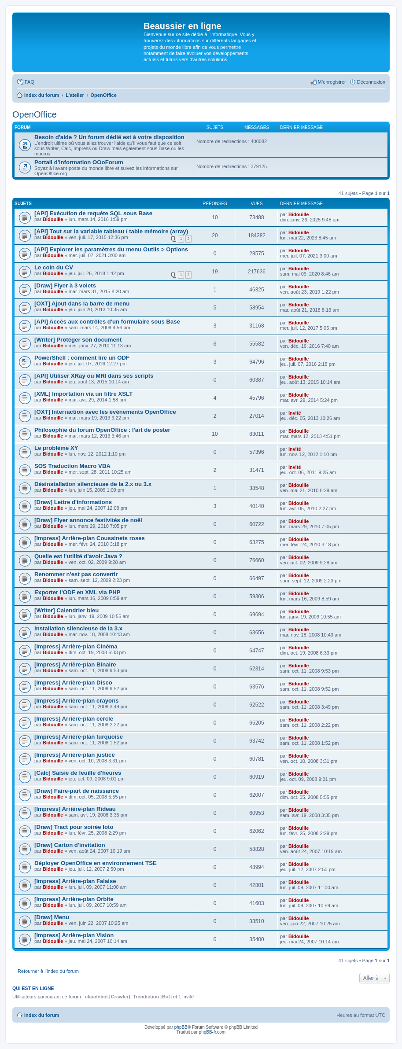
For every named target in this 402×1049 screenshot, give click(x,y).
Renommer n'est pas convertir (76, 574)
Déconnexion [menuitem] (371, 82)
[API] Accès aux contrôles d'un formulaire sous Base (107, 321)
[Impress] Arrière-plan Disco (73, 682)
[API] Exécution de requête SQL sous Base (93, 213)
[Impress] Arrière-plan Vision (74, 935)
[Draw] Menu (51, 917)
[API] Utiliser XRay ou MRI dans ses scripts (93, 375)
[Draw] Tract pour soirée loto (74, 827)
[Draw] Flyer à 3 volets (65, 285)
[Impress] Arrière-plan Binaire (75, 664)
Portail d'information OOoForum (78, 162)
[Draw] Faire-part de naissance (76, 791)
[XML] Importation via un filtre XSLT (83, 393)
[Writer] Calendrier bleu (66, 610)
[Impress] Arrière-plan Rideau (75, 809)
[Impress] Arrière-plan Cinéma (76, 646)
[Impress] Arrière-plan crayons (76, 700)
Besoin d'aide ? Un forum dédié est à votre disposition (109, 137)
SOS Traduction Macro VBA (72, 466)
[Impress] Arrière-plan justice (74, 754)
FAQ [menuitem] (29, 82)
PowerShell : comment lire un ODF (81, 357)
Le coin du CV (53, 267)
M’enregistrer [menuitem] (332, 82)
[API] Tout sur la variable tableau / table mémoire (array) (111, 231)
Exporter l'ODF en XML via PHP (77, 592)
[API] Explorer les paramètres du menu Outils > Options (111, 249)
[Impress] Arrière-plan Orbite (74, 899)
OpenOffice (34, 114)
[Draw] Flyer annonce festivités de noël (88, 520)
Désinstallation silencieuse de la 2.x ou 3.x (92, 484)
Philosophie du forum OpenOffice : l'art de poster (102, 430)
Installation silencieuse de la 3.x (78, 628)
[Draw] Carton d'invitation (69, 845)
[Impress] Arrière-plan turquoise (78, 736)
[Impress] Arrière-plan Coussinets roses (89, 538)
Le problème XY (56, 448)
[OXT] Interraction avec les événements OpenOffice (105, 412)
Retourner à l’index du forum (48, 971)
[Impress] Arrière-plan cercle (73, 718)
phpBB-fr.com (212, 1032)
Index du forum (41, 1015)
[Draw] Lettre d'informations (73, 502)
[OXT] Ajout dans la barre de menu (81, 303)
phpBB (181, 1027)
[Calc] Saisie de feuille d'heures (77, 772)
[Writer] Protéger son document (78, 339)
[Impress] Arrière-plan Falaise (75, 881)
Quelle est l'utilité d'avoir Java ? (78, 556)
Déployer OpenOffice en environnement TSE (95, 863)
